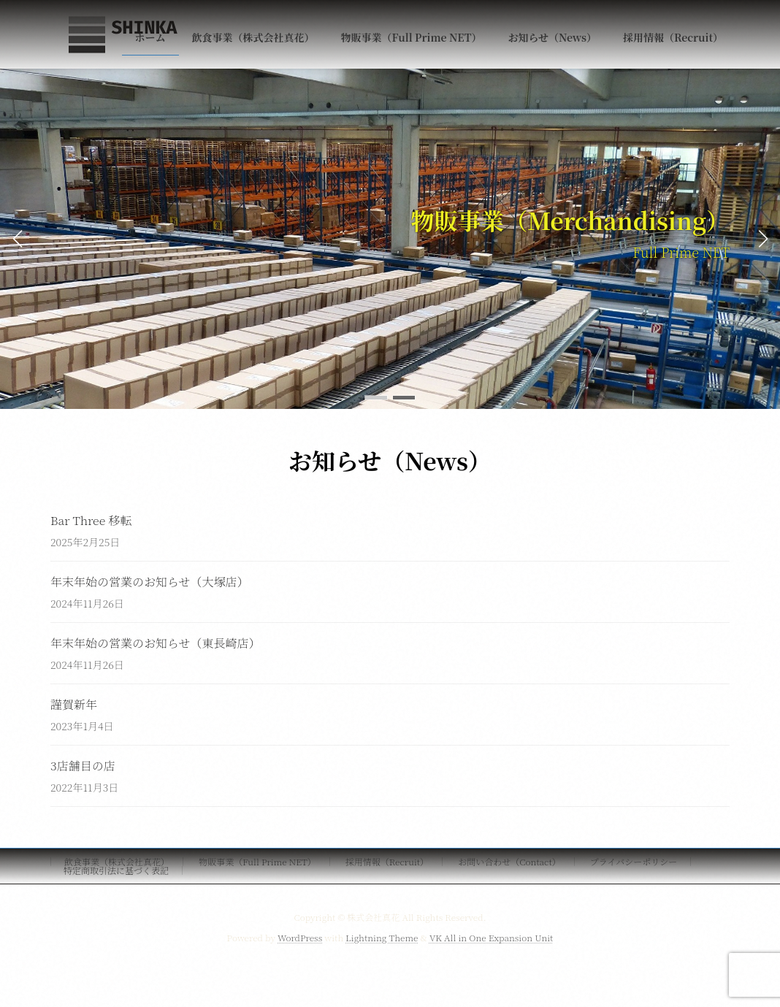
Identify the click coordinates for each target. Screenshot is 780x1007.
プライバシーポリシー (633, 861)
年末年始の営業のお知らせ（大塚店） (149, 581)
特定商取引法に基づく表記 (116, 870)
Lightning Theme (381, 937)
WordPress (300, 937)
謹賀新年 (73, 704)
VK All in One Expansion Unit (491, 937)
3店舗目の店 (82, 765)
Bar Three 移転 (90, 520)
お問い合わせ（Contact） (509, 861)
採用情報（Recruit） (387, 861)
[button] (376, 397)
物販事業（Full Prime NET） (257, 861)
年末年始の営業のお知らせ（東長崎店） (155, 643)
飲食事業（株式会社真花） (116, 861)
